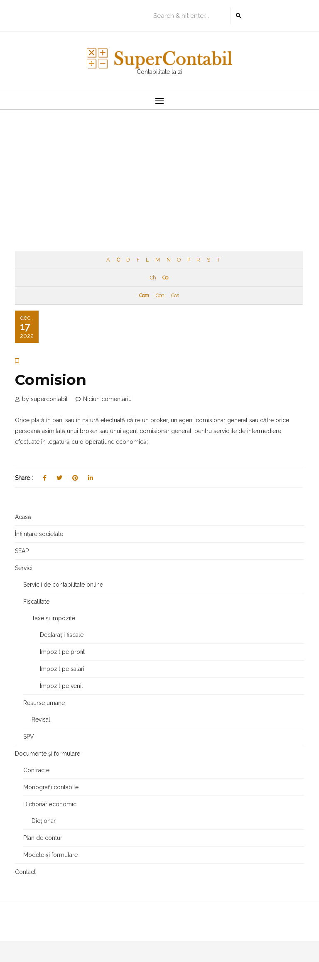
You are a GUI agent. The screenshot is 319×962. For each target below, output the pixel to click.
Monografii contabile (51, 787)
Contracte (36, 770)
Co (165, 277)
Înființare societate (39, 534)
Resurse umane (44, 703)
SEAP (22, 551)
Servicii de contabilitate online (63, 584)
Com (144, 295)
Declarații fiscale (61, 635)
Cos (175, 295)
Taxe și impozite (53, 618)
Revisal (41, 719)
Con (160, 295)
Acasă (23, 517)
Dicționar (44, 821)
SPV (28, 736)
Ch (153, 277)
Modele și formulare (50, 855)
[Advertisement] (159, 172)
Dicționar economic (49, 804)
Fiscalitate (36, 601)
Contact (25, 872)
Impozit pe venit (61, 686)
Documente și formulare (47, 753)
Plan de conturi (43, 838)
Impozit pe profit (62, 652)
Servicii (24, 568)
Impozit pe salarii (63, 669)
